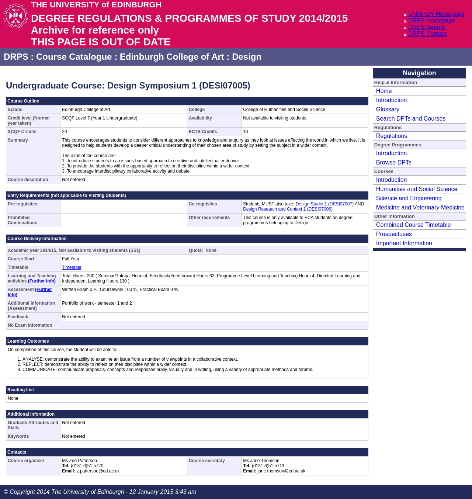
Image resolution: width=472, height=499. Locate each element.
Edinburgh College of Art (172, 57)
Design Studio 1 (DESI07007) (325, 204)
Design (246, 57)
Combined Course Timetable (413, 225)
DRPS (16, 57)
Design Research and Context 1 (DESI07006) (288, 209)
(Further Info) (42, 281)
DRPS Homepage (431, 20)
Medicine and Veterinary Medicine (420, 207)
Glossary (387, 109)
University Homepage (436, 14)
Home (384, 91)
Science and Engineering (409, 198)
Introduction (391, 100)
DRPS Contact (427, 34)
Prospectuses (394, 234)
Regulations (391, 136)
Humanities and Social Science (417, 189)
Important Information (404, 243)
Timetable (71, 267)
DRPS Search (426, 27)
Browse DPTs (394, 162)
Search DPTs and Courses (411, 118)
